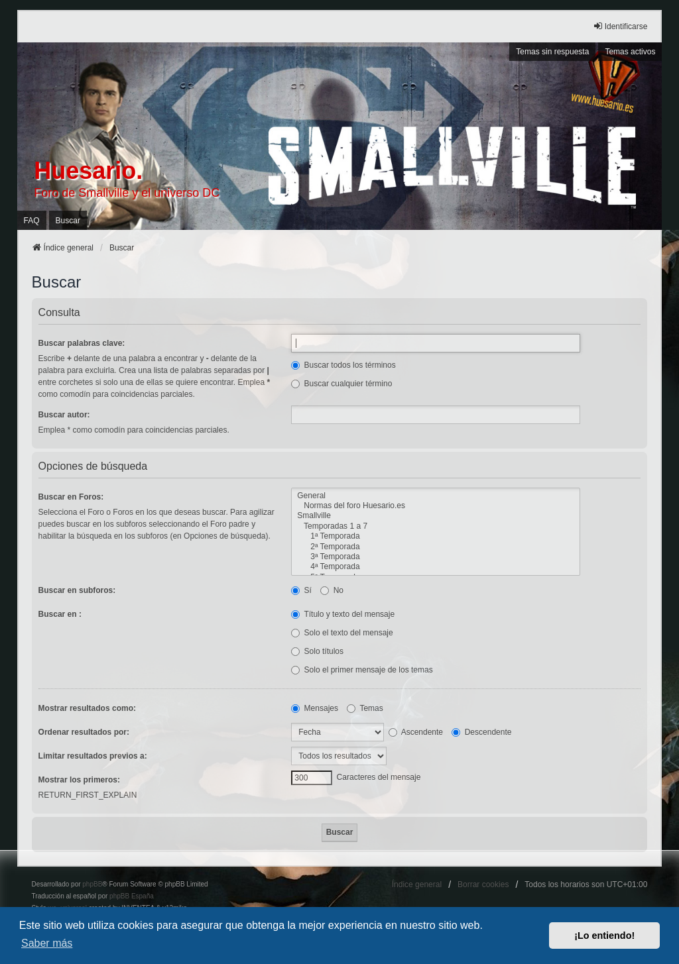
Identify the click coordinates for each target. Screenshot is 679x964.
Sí (301, 590)
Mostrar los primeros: (79, 779)
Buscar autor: (64, 414)
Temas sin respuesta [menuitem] (552, 51)
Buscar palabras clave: (81, 343)
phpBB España (131, 896)
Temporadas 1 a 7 (436, 526)
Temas (365, 708)
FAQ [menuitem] (32, 220)
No (331, 590)
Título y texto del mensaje (343, 614)
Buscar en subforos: (77, 590)
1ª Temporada (436, 536)
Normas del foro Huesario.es (436, 506)
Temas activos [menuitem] (630, 51)
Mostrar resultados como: (87, 708)
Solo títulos (317, 651)
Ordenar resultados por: (83, 732)
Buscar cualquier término (341, 383)
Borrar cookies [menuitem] (483, 884)
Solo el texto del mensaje (342, 632)
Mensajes (314, 708)
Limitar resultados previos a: (92, 756)
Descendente (481, 732)
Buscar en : (60, 614)
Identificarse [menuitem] (620, 26)
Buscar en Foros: (71, 497)
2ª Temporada (436, 547)
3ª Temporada (436, 557)
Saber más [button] (46, 943)
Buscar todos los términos (343, 365)
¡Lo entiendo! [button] (604, 935)
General (436, 496)
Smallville (436, 516)
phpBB (92, 884)
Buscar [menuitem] (68, 220)
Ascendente (416, 732)
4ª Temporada (436, 567)
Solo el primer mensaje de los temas (361, 669)
